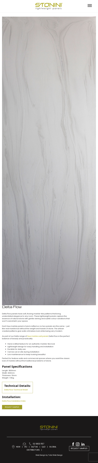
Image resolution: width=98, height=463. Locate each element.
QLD (43, 446)
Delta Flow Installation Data (14, 401)
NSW (18, 446)
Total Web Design (55, 455)
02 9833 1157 (36, 443)
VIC (25, 446)
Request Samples (12, 407)
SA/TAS (34, 446)
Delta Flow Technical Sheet (16, 389)
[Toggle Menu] (90, 5)
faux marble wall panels (37, 336)
